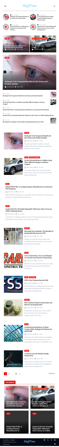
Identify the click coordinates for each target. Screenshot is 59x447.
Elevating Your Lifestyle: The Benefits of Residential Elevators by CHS (23, 123)
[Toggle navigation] (5, 6)
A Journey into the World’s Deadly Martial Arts (36, 356)
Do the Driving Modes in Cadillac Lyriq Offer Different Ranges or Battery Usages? (45, 18)
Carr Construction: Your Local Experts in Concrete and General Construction (38, 258)
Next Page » (52, 374)
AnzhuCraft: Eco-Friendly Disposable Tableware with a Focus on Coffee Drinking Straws (46, 28)
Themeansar (6, 445)
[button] (54, 72)
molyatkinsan (9, 49)
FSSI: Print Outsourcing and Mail (36, 281)
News (33, 38)
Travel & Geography (42, 38)
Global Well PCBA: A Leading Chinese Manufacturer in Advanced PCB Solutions (19, 28)
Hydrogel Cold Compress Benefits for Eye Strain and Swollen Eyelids (15, 46)
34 (16, 375)
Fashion (27, 229)
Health (7, 38)
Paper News (11, 443)
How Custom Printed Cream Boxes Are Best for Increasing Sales (38, 305)
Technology (32, 278)
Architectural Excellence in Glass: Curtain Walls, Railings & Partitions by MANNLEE (38, 330)
